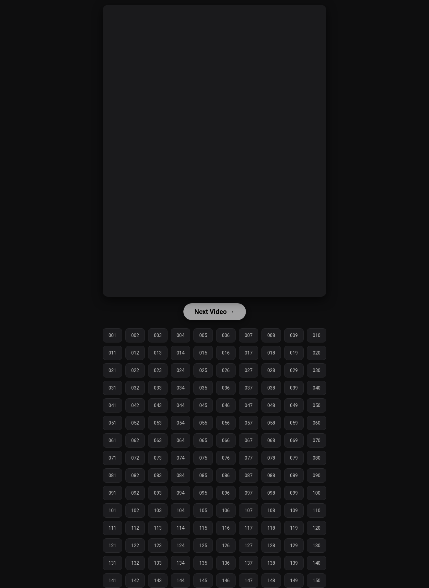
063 (158, 440)
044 (180, 405)
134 (180, 563)
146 (226, 580)
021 (112, 370)
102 (135, 510)
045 (203, 405)
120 (316, 528)
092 (135, 493)
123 (158, 545)
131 (112, 563)
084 (180, 475)
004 (180, 335)
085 (203, 475)
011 (112, 353)
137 (248, 563)
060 (316, 423)
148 (271, 580)
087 (248, 475)
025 (203, 370)
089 (294, 475)
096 (226, 493)
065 (203, 440)
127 (248, 545)
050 (316, 405)
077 (248, 458)
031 (112, 388)
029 (294, 370)
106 (226, 510)
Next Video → (214, 312)
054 (180, 423)
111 (112, 528)
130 (316, 545)
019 (294, 353)
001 (112, 335)
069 (294, 440)
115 (203, 528)
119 (294, 528)
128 (271, 545)
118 (271, 528)
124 (180, 545)
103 (158, 510)
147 (248, 580)
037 (248, 388)
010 (316, 335)
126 (226, 545)
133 (158, 563)
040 (316, 388)
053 (158, 423)
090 (316, 475)
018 (271, 353)
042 (135, 405)
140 (316, 563)
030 (316, 370)
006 (226, 335)
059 (294, 423)
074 (180, 458)
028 (271, 370)
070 (316, 440)
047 (248, 405)
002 (135, 335)
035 (203, 388)
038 (271, 388)
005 (203, 335)
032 (135, 388)
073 (158, 458)
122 (135, 545)
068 (271, 440)
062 (135, 440)
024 (180, 370)
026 (226, 370)
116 (226, 528)
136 (226, 563)
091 (112, 493)
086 (226, 475)
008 (271, 335)
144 (180, 580)
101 (112, 510)
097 (248, 493)
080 (316, 458)
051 (112, 423)
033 (158, 388)
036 (226, 388)
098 (271, 493)
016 (226, 353)
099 (294, 493)
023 (158, 370)
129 (294, 545)
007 (248, 335)
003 (158, 335)
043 (158, 405)
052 (135, 423)
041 (112, 405)
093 (158, 493)
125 (203, 545)
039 (294, 388)
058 (271, 423)
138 (271, 563)
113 (158, 528)
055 (203, 423)
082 (135, 475)
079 (294, 458)
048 (271, 405)
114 (180, 528)
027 (248, 370)
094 (180, 493)
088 (271, 475)
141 (112, 580)
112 (135, 528)
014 (180, 353)
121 (112, 545)
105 (203, 510)
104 (180, 510)
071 (112, 458)
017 (248, 353)
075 (203, 458)
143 (158, 580)
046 (226, 405)
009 (294, 335)
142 (135, 580)
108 (271, 510)
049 (294, 405)
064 (180, 440)
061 (112, 440)
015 (203, 353)
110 (316, 510)
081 (112, 475)
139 (294, 563)
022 (135, 370)
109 (294, 510)
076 (226, 458)
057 (248, 423)
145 (203, 580)
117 (248, 528)
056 (226, 423)
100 (316, 493)
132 (135, 563)
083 (158, 475)
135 (203, 563)
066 (226, 440)
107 (248, 510)
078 (271, 458)
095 (203, 493)
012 (135, 353)
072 (135, 458)
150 (316, 580)
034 (180, 388)
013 (158, 353)
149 (294, 580)
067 (248, 440)
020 (316, 353)
